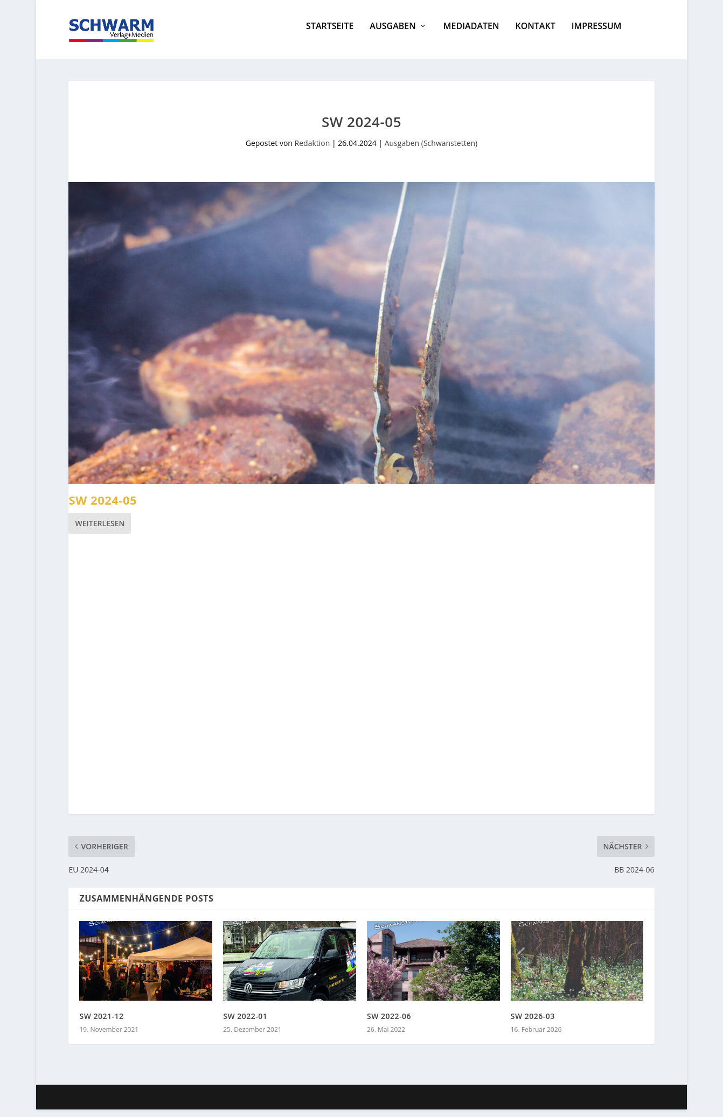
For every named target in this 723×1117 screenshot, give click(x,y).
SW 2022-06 (389, 1023)
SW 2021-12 (101, 1023)
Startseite (329, 34)
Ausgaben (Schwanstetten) (431, 150)
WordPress (263, 1104)
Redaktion (312, 150)
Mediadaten (471, 34)
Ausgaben (392, 34)
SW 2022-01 (245, 1023)
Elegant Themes (149, 1104)
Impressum (597, 34)
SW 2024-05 (102, 507)
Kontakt (535, 34)
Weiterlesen (99, 531)
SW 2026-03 (533, 1023)
